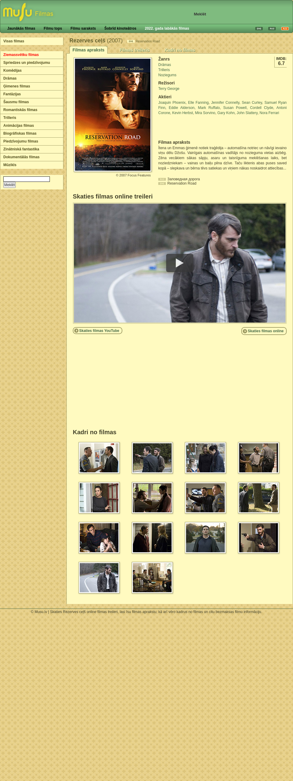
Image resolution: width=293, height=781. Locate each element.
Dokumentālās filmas (21, 157)
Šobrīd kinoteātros (120, 28)
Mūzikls (9, 165)
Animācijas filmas (18, 125)
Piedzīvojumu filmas (20, 141)
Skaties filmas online (266, 331)
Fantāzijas (12, 94)
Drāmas (10, 78)
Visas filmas (13, 41)
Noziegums (167, 75)
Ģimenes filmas (16, 86)
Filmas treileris (135, 50)
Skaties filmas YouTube (99, 331)
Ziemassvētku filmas (21, 55)
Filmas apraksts (88, 50)
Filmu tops (53, 28)
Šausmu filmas (16, 102)
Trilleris (9, 118)
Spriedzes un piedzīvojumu (26, 63)
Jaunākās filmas (21, 28)
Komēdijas (12, 70)
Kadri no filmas (180, 50)
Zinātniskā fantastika (21, 149)
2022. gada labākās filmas (167, 28)
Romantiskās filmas (20, 110)
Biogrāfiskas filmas (20, 133)
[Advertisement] (193, 128)
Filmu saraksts (83, 28)
